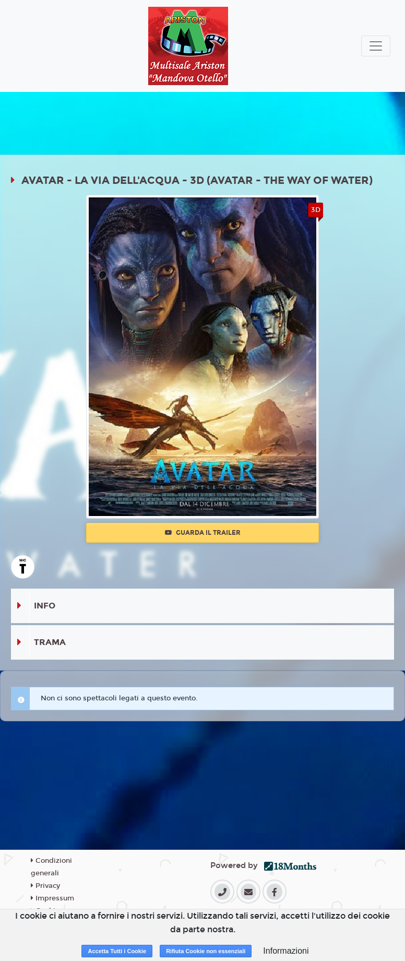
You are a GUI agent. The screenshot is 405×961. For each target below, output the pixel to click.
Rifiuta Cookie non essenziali (205, 951)
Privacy (45, 886)
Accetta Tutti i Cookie (117, 951)
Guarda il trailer (203, 532)
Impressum (52, 898)
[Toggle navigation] (375, 46)
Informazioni (285, 950)
